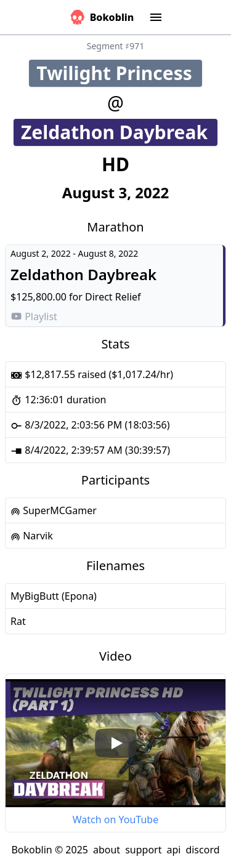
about (106, 849)
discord (202, 849)
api (173, 849)
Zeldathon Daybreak (119, 132)
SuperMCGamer (53, 510)
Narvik (31, 535)
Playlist (33, 316)
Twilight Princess (119, 73)
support (143, 849)
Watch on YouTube (115, 819)
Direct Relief (113, 297)
